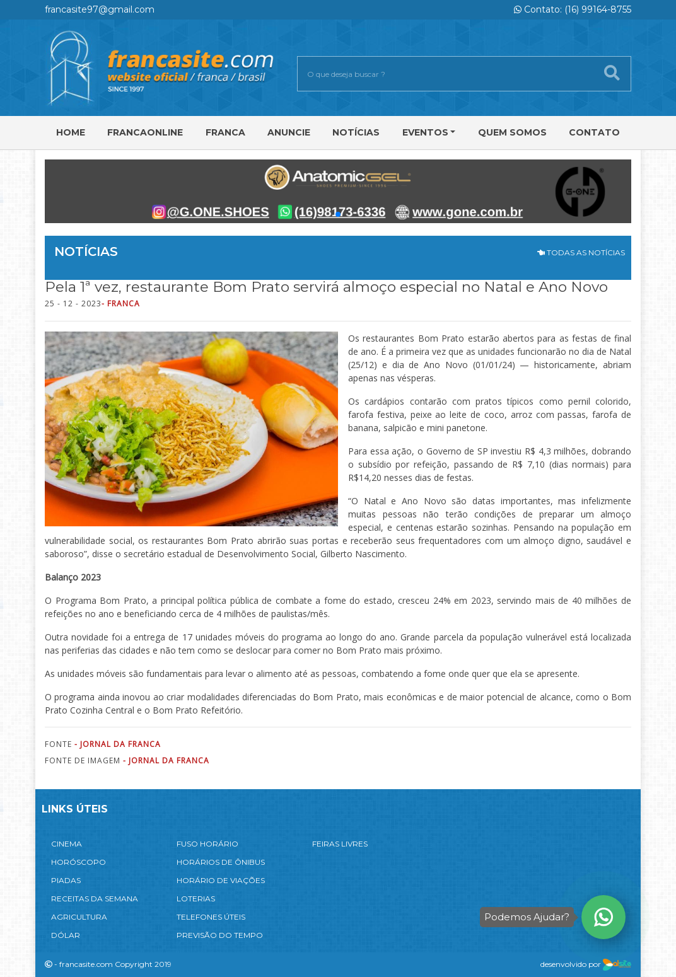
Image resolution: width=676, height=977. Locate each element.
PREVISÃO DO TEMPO (220, 935)
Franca (225, 132)
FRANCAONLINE (145, 132)
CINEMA (66, 843)
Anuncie (288, 132)
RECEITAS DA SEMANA (94, 898)
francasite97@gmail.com (99, 9)
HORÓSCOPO (78, 862)
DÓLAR (65, 935)
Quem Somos (512, 132)
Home (70, 132)
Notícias (356, 132)
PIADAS (66, 880)
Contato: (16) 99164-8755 (572, 9)
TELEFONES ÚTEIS (211, 917)
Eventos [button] (425, 132)
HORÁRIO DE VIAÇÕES (221, 880)
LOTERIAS (196, 898)
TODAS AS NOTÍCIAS (581, 252)
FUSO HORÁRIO (207, 843)
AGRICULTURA (79, 917)
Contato (594, 132)
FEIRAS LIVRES (340, 843)
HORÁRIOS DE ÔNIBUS (221, 862)
